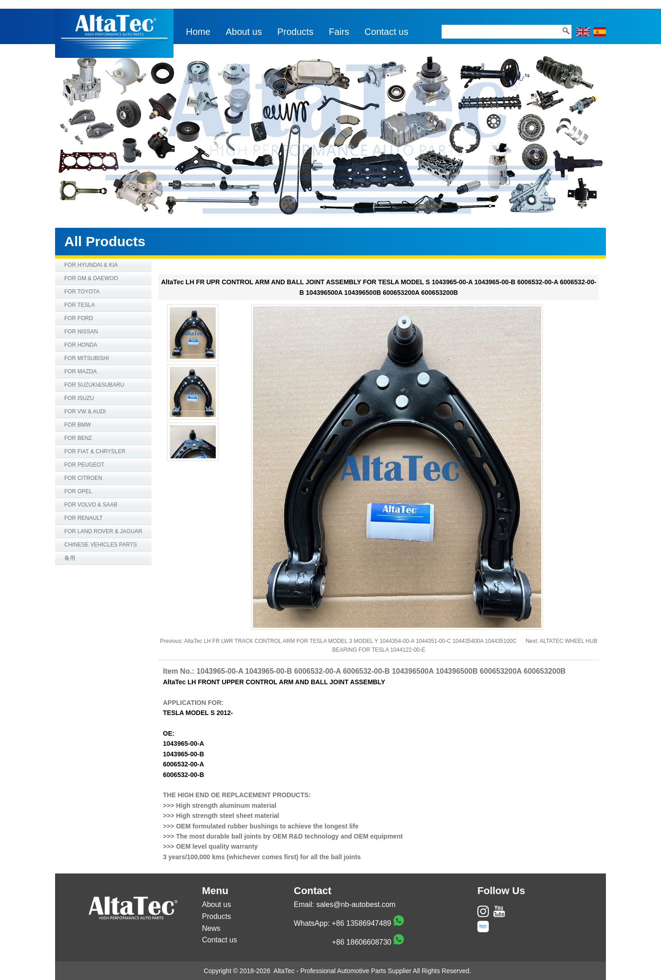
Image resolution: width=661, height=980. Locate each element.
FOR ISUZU (79, 398)
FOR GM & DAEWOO (91, 278)
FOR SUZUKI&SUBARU (94, 385)
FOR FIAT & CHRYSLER (94, 451)
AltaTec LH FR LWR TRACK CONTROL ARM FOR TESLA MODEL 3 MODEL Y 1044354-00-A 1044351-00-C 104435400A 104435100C (350, 641)
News (211, 928)
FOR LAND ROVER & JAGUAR (103, 531)
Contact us (386, 32)
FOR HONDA (80, 345)
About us (244, 32)
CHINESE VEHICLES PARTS (100, 544)
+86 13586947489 (361, 923)
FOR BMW (77, 425)
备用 (69, 558)
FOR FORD (78, 318)
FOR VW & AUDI (85, 411)
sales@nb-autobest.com (356, 904)
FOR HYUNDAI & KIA (91, 265)
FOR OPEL (78, 491)
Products (295, 32)
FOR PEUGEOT (84, 465)
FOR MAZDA (80, 371)
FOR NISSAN (81, 331)
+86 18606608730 (361, 942)
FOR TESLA (79, 305)
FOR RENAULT (83, 518)
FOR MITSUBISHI (86, 358)
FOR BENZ (78, 438)
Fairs (339, 32)
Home (198, 32)
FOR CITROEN (83, 478)
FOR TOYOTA (82, 291)
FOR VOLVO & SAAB (91, 504)
